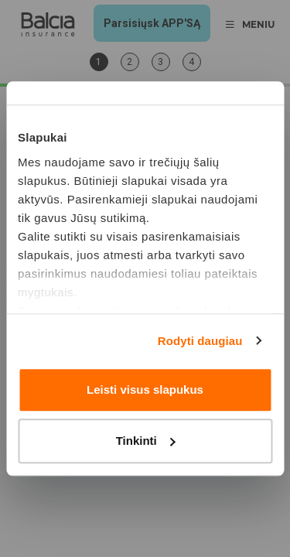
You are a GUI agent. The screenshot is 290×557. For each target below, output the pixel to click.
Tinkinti (146, 440)
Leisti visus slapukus (145, 389)
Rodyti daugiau (200, 340)
